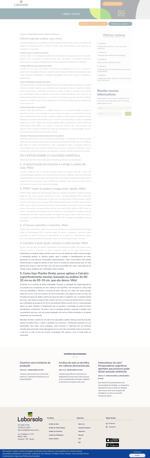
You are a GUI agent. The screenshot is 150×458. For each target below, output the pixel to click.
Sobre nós (81, 424)
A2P (79, 439)
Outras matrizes (54, 439)
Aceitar (141, 453)
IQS (79, 442)
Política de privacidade (31, 456)
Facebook (110, 423)
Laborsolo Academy (84, 428)
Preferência (131, 453)
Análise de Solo (54, 424)
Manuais (80, 435)
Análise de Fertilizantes (56, 435)
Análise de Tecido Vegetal (57, 428)
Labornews (81, 431)
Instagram (111, 427)
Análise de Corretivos (55, 431)
